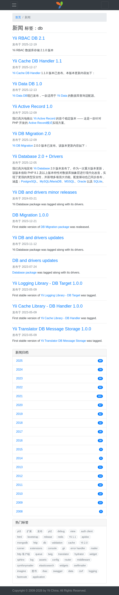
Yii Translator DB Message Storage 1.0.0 (51, 328)
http (35, 542)
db (44, 542)
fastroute (22, 576)
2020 (59, 405)
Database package (24, 272)
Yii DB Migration (22, 145)
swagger (58, 571)
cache (71, 542)
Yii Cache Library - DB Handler (60, 318)
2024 (59, 369)
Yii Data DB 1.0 (27, 83)
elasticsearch (46, 565)
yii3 (19, 531)
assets (42, 559)
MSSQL (69, 181)
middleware (83, 559)
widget (93, 554)
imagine (21, 571)
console (52, 548)
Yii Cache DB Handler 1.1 (37, 60)
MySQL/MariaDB (50, 181)
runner (20, 548)
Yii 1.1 (72, 536)
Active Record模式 (41, 122)
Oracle (81, 181)
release (48, 536)
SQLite (97, 181)
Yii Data (62, 95)
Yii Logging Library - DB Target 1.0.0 (47, 283)
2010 (59, 493)
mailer (94, 548)
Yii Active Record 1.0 (32, 106)
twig (50, 554)
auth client (87, 531)
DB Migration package (55, 226)
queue (38, 554)
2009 (59, 502)
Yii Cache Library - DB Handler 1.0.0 (47, 306)
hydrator (79, 554)
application (39, 576)
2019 (59, 414)
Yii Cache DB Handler (26, 73)
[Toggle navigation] (14, 5)
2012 (59, 476)
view (72, 531)
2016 (59, 440)
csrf (81, 571)
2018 (59, 422)
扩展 (29, 531)
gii (63, 548)
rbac (44, 571)
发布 (39, 531)
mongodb (22, 542)
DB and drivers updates (35, 260)
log (32, 559)
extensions (36, 548)
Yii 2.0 (84, 542)
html (19, 536)
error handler (78, 548)
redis (60, 536)
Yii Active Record (44, 118)
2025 (59, 360)
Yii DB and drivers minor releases (44, 192)
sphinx (20, 559)
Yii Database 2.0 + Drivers (37, 156)
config (55, 559)
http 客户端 (23, 554)
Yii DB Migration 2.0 (31, 133)
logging (93, 571)
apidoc (85, 536)
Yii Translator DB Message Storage (63, 340)
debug (61, 531)
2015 (59, 449)
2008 (59, 511)
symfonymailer (25, 565)
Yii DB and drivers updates (38, 237)
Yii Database (41, 168)
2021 (59, 396)
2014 (59, 458)
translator (63, 554)
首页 (18, 17)
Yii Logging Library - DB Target (60, 295)
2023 (59, 378)
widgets (64, 565)
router (68, 559)
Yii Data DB (19, 95)
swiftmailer (80, 565)
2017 (59, 431)
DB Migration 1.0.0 (30, 215)
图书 (34, 571)
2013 (59, 467)
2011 (59, 485)
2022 (59, 387)
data (70, 571)
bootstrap (33, 536)
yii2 (50, 531)
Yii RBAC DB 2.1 (28, 38)
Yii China (52, 590)
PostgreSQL (29, 181)
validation (57, 542)
